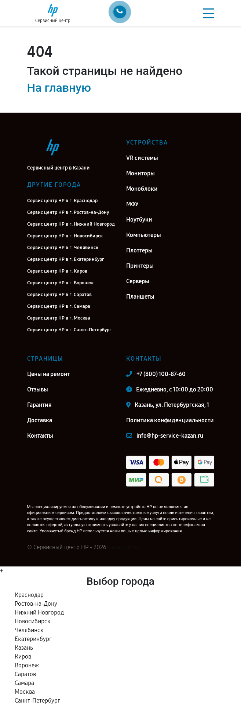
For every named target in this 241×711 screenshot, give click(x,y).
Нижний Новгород (39, 612)
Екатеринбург (33, 638)
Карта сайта (122, 547)
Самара (24, 682)
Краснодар (29, 594)
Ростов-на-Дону (36, 603)
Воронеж (27, 665)
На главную (59, 88)
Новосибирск (33, 621)
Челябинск (29, 630)
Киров (23, 656)
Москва (25, 691)
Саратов (25, 674)
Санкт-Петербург (37, 700)
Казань (24, 647)
